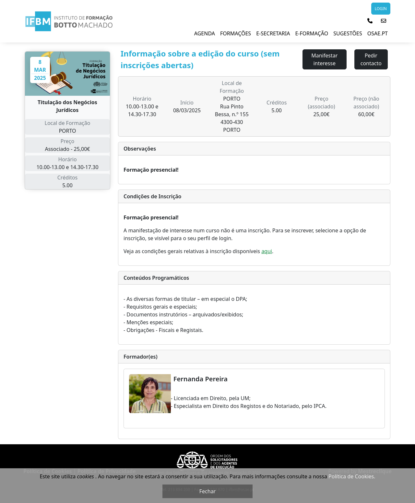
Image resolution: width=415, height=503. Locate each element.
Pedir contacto (371, 59)
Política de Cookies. (351, 476)
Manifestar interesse (324, 59)
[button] (369, 21)
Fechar (207, 491)
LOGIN (381, 8)
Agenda (204, 33)
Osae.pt (377, 33)
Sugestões (347, 33)
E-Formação (311, 33)
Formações (235, 33)
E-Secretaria (273, 33)
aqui (266, 251)
